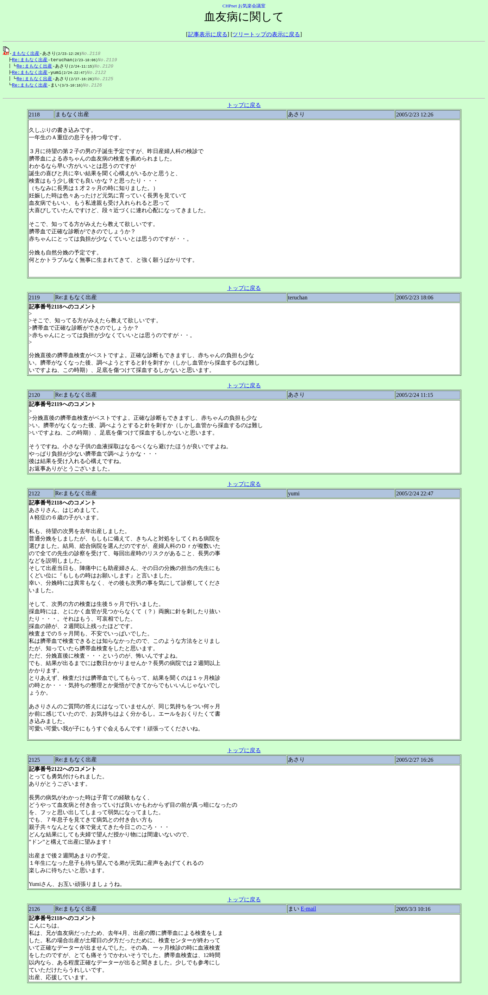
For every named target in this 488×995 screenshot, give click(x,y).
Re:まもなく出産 (28, 60)
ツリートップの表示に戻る (266, 34)
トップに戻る (244, 108)
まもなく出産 (25, 53)
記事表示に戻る (207, 34)
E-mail (308, 911)
